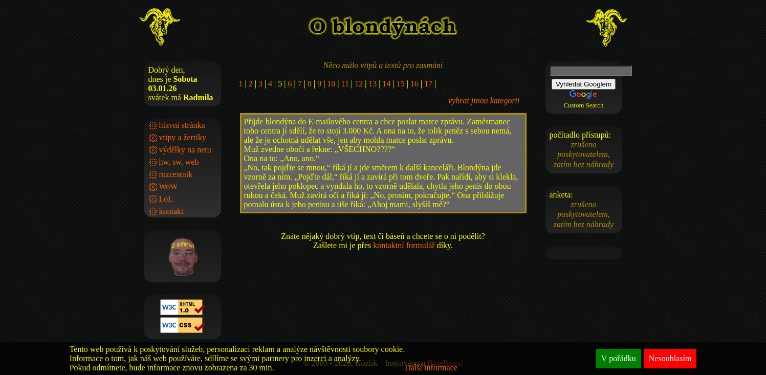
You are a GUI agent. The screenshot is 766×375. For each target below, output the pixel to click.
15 (401, 83)
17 (428, 83)
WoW (168, 186)
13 (372, 83)
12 (359, 83)
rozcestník (176, 174)
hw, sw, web (179, 162)
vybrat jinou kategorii (484, 100)
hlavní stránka (182, 125)
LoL (166, 198)
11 (345, 83)
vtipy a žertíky (182, 137)
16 (414, 83)
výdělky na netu (185, 149)
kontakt (171, 211)
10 (331, 83)
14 (387, 83)
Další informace (431, 367)
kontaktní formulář (403, 245)
